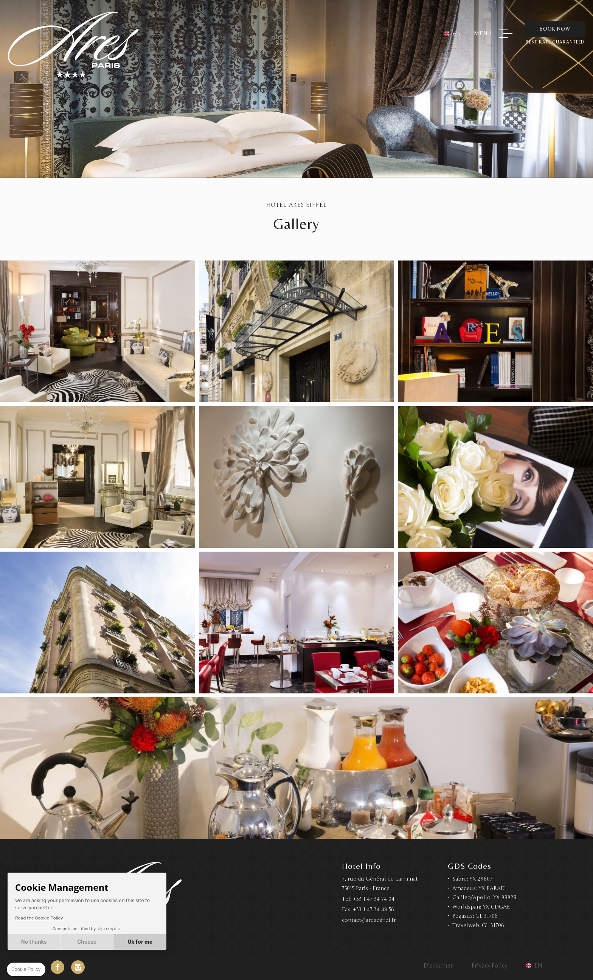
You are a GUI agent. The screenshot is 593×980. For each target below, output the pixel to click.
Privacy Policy (489, 965)
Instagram (78, 967)
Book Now (555, 29)
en (456, 33)
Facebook (57, 967)
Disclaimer (438, 965)
